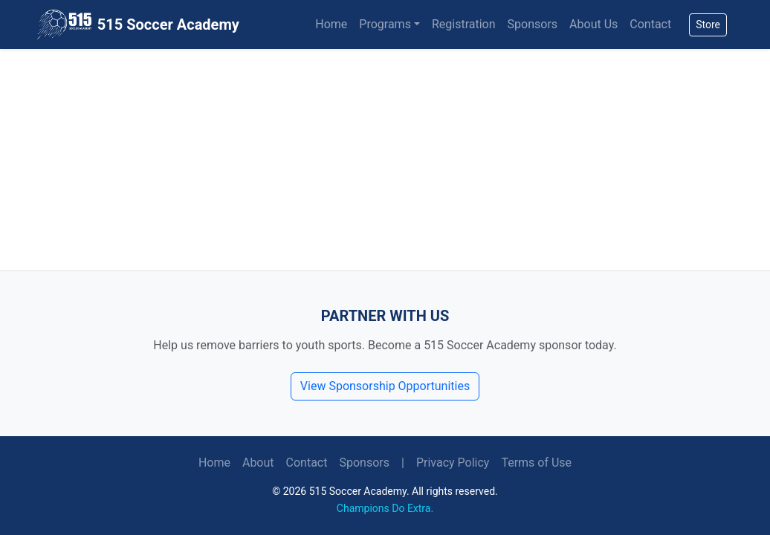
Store (708, 24)
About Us (593, 24)
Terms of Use (536, 462)
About (258, 462)
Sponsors (533, 24)
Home (331, 24)
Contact (650, 24)
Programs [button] (385, 24)
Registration (464, 24)
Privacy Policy (453, 462)
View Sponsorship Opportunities (385, 386)
